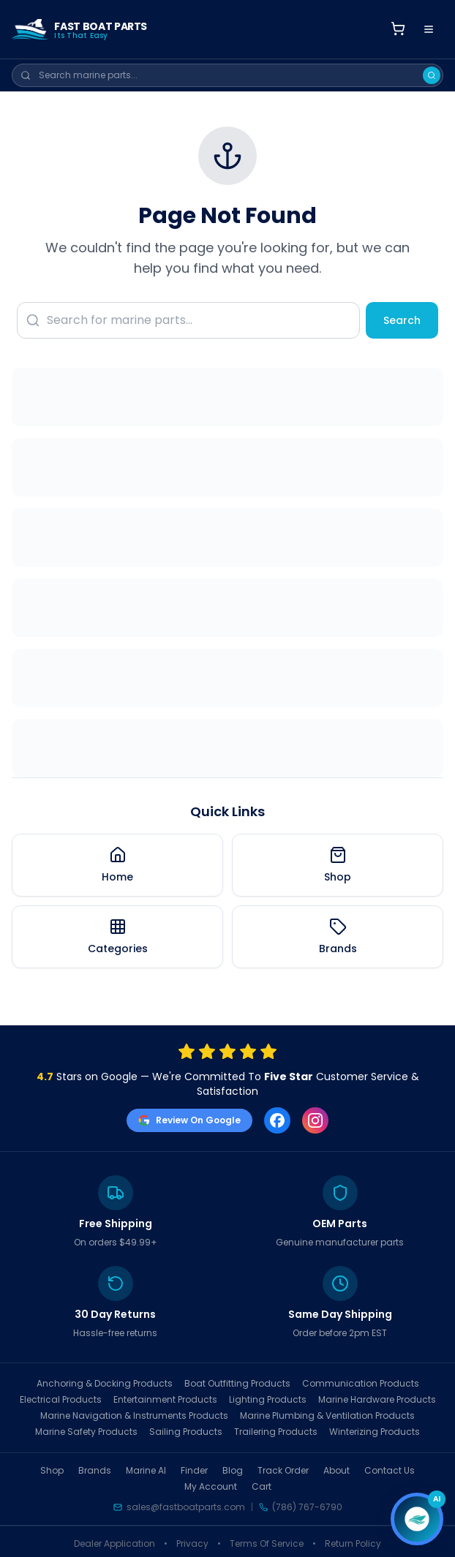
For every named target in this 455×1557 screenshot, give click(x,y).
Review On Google (189, 1120)
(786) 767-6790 (307, 1507)
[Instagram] (315, 1120)
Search (402, 320)
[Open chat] (417, 1519)
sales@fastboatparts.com (186, 1507)
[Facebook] (277, 1120)
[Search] (431, 75)
